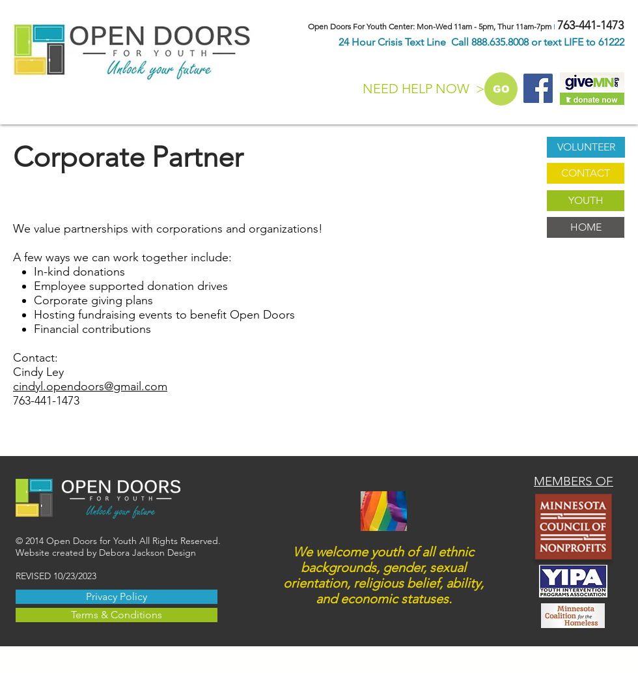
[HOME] (585, 227)
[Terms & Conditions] (116, 615)
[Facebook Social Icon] (538, 88)
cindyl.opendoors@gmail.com (90, 386)
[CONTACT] (585, 173)
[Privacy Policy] (116, 597)
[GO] (501, 89)
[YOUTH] (585, 200)
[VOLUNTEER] (586, 147)
